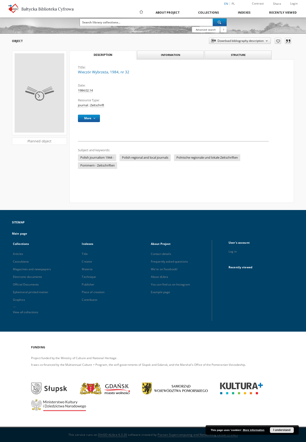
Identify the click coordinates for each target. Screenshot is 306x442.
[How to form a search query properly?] (223, 29)
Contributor (89, 300)
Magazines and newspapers (32, 269)
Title (85, 254)
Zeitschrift (97, 105)
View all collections (25, 312)
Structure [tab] (238, 55)
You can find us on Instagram (170, 284)
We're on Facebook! (164, 269)
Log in (233, 251)
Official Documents (26, 284)
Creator (87, 261)
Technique (89, 277)
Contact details (161, 254)
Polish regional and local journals (145, 158)
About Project (168, 13)
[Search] (220, 22)
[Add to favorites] (278, 41)
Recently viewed (283, 13)
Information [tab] (170, 55)
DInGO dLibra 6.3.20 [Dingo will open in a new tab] (112, 435)
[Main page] (141, 12)
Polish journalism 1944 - (97, 158)
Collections (208, 13)
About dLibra (159, 277)
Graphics (19, 300)
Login (294, 3)
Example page (160, 292)
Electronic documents (27, 277)
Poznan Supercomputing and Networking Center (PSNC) (198, 435)
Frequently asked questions (169, 261)
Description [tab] (103, 55)
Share (277, 4)
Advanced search (206, 29)
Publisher (88, 284)
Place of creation (93, 292)
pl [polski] (233, 3)
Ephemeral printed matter (30, 292)
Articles (18, 254)
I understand (281, 430)
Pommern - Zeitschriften (97, 165)
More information (253, 430)
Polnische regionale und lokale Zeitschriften (207, 158)
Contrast (258, 3)
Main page (19, 234)
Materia (87, 269)
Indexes (244, 13)
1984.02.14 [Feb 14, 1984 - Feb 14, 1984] (85, 90)
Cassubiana (21, 261)
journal (83, 105)
